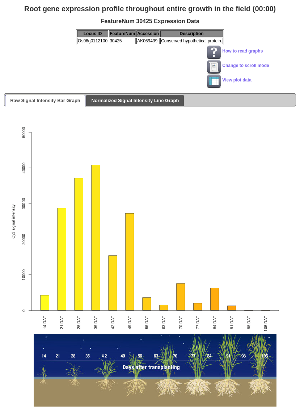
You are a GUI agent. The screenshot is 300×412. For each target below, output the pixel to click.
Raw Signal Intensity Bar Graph (45, 100)
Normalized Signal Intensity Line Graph (135, 100)
